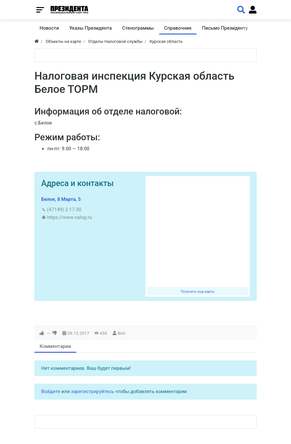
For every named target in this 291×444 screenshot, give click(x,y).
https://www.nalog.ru (69, 217)
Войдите (50, 391)
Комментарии (55, 346)
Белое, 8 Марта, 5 (61, 199)
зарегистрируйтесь (92, 391)
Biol (121, 333)
